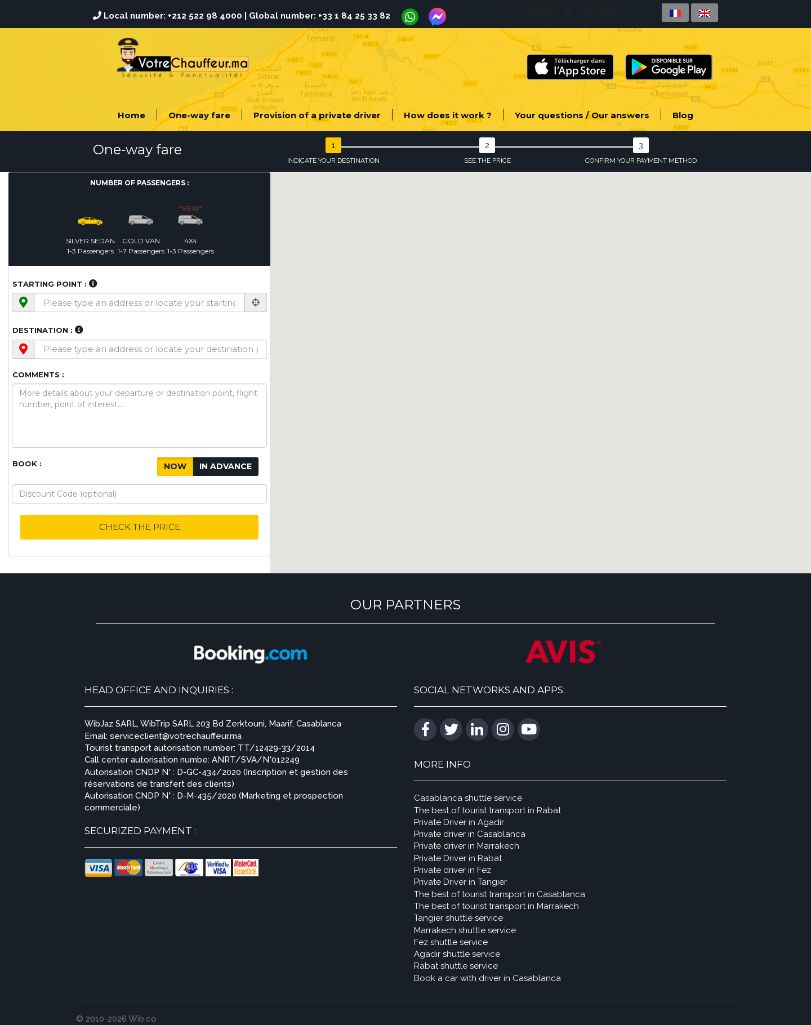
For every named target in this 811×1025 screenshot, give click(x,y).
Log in (487, 12)
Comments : (38, 374)
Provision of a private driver (317, 115)
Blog (682, 115)
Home (131, 115)
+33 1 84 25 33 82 (354, 16)
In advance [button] (225, 464)
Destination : (42, 330)
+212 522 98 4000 (205, 16)
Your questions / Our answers (582, 115)
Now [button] (175, 464)
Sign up (539, 12)
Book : (27, 463)
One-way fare (199, 115)
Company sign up (614, 12)
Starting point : (49, 283)
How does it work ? (448, 115)
